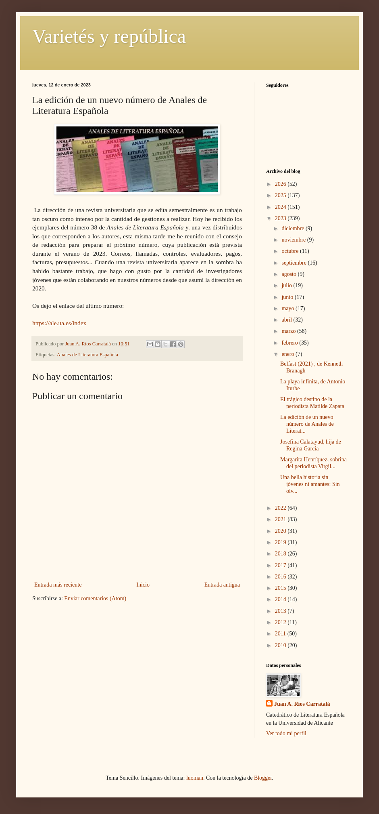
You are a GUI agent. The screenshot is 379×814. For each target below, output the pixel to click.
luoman (194, 778)
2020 (281, 531)
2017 (281, 565)
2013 (281, 611)
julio (287, 285)
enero (288, 354)
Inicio (143, 585)
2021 (281, 519)
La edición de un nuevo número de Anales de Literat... (307, 424)
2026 (281, 184)
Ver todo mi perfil (286, 733)
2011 (281, 634)
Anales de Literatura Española (87, 355)
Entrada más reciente (57, 585)
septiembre (294, 263)
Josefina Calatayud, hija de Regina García (310, 445)
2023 (281, 218)
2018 (281, 554)
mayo (288, 308)
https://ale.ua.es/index (59, 323)
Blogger (263, 778)
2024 (281, 207)
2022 (281, 508)
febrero (290, 343)
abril (287, 320)
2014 (281, 599)
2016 (281, 577)
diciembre (293, 228)
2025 (281, 195)
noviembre (294, 240)
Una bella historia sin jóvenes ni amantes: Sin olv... (310, 484)
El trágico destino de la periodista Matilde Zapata (312, 402)
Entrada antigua (222, 585)
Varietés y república (109, 36)
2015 (281, 588)
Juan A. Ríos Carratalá (302, 704)
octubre (290, 251)
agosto (289, 274)
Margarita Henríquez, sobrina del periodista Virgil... (313, 462)
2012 (281, 622)
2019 (281, 542)
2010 (281, 645)
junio (287, 297)
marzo (289, 331)
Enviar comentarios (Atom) (95, 598)
